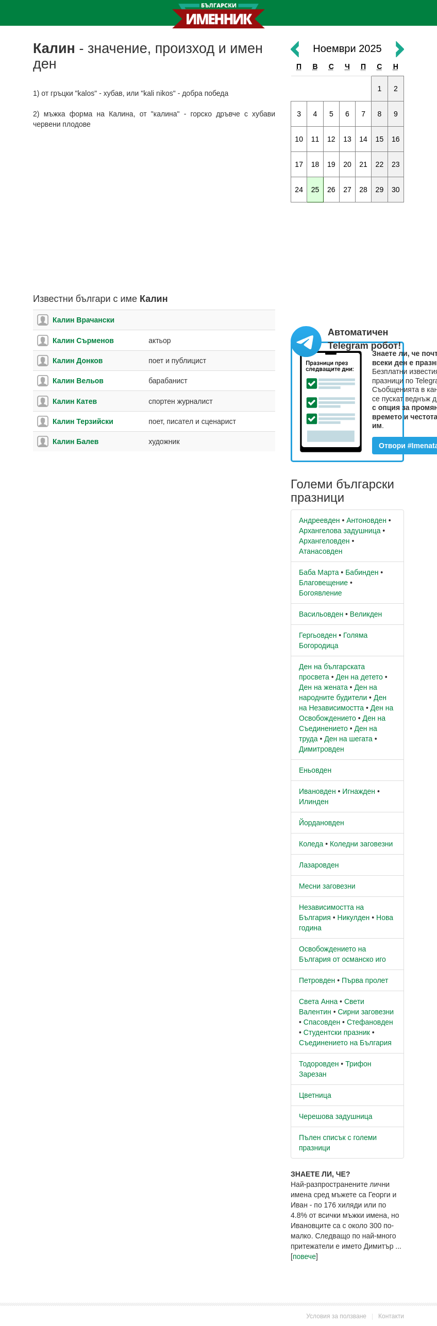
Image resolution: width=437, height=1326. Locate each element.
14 (363, 139)
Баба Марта (319, 572)
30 (396, 189)
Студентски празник (337, 1032)
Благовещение (323, 583)
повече (304, 1256)
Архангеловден (324, 541)
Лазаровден (319, 865)
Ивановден (317, 791)
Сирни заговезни (366, 1012)
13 (347, 139)
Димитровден (321, 749)
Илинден (313, 801)
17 (299, 164)
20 (347, 164)
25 (315, 189)
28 (363, 189)
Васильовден (321, 614)
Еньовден (315, 770)
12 (331, 139)
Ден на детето (358, 677)
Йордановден (321, 823)
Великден (366, 614)
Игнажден (358, 791)
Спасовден (322, 1022)
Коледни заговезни (361, 844)
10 (299, 139)
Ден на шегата (348, 739)
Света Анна (318, 1001)
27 (347, 189)
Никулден (354, 917)
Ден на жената (323, 687)
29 (380, 189)
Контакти (391, 1316)
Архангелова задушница (339, 530)
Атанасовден (321, 551)
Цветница (315, 1095)
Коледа (311, 844)
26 (331, 189)
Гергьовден (318, 635)
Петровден (317, 980)
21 (363, 164)
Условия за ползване (336, 1316)
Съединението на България (345, 1043)
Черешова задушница (336, 1116)
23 (396, 164)
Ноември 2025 (347, 48)
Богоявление (320, 593)
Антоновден (366, 520)
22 (380, 164)
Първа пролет (365, 980)
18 (315, 164)
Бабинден (361, 572)
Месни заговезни (327, 886)
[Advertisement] (154, 212)
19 (331, 164)
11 (315, 139)
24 (299, 189)
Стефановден (370, 1022)
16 (396, 139)
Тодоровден (319, 1064)
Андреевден (319, 520)
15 (380, 139)
